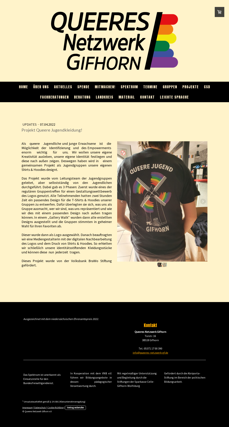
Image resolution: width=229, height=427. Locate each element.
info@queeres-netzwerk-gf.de (150, 352)
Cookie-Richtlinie (55, 407)
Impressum (27, 407)
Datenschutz (40, 407)
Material (127, 97)
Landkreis (104, 97)
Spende (83, 87)
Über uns (41, 87)
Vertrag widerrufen (75, 407)
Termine (150, 87)
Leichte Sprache (174, 97)
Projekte (190, 87)
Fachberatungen (54, 97)
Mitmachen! (105, 87)
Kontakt (147, 97)
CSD (207, 87)
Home (23, 87)
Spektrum (129, 87)
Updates (29, 124)
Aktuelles (63, 87)
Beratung (82, 97)
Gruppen (170, 87)
